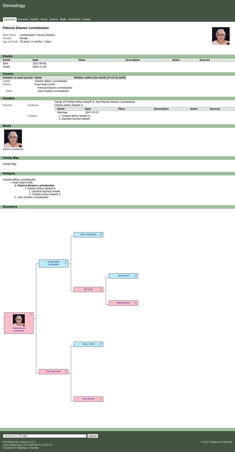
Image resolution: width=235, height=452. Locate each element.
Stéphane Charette (28, 447)
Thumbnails (74, 19)
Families (34, 19)
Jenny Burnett (88, 399)
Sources (54, 19)
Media (63, 19)
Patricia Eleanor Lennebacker (55, 87)
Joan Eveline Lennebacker (53, 91)
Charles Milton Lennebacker (51, 81)
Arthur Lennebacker (88, 234)
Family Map (9, 163)
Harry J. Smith (88, 344)
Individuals (10, 19)
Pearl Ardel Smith (45, 84)
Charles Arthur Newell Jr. (68, 105)
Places (44, 19)
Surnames (23, 19)
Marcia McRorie (123, 303)
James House (123, 276)
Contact (86, 19)
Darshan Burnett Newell (76, 118)
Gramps (24, 441)
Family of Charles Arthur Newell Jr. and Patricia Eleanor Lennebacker (94, 101)
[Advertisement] (167, 9)
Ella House (88, 289)
